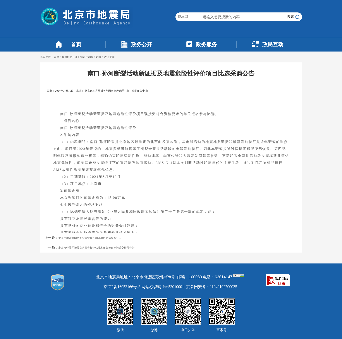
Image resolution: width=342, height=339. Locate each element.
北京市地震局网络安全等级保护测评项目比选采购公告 (89, 237)
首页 (76, 44)
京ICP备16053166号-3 (121, 287)
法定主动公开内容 (90, 57)
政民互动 (272, 44)
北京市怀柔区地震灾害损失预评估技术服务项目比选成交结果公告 (96, 247)
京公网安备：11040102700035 (211, 287)
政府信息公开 (69, 57)
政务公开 (141, 44)
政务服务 (206, 44)
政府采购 (109, 57)
